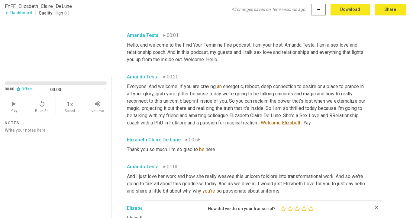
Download (350, 9)
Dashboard (18, 12)
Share (390, 9)
